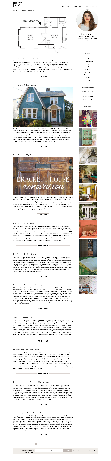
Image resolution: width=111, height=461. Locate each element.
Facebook (85, 450)
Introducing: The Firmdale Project (27, 413)
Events (87, 58)
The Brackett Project (88, 96)
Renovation (87, 72)
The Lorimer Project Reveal (24, 223)
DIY (88, 56)
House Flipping (87, 64)
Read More (43, 76)
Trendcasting (87, 83)
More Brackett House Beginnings (26, 85)
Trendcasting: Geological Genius (26, 350)
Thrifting (87, 80)
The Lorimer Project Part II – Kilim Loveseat (31, 382)
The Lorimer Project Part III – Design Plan (30, 285)
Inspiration (87, 66)
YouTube (93, 450)
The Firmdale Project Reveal (24, 254)
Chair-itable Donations (22, 317)
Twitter (89, 450)
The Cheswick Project (87, 99)
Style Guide (87, 77)
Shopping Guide (87, 74)
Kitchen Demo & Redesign (24, 11)
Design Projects (87, 53)
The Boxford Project (88, 102)
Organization (88, 69)
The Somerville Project (87, 91)
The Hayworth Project (87, 94)
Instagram (75, 450)
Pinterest (80, 450)
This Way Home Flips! (22, 155)
